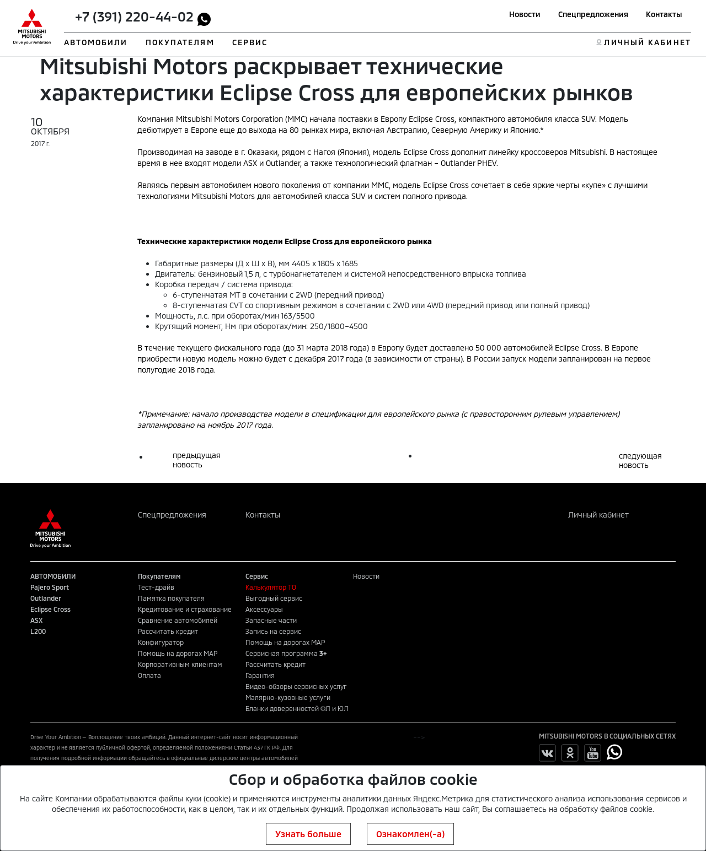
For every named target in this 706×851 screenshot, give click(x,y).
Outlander (45, 598)
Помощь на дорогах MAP (177, 653)
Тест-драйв (156, 587)
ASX (36, 620)
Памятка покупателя (171, 598)
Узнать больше (308, 833)
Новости (525, 14)
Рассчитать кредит (168, 631)
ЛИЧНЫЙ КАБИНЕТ (647, 42)
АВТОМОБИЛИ (96, 42)
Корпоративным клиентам (180, 664)
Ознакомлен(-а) (410, 833)
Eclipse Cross (50, 609)
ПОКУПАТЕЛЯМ (180, 42)
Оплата (149, 675)
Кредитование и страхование (185, 609)
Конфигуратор (161, 642)
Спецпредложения (593, 14)
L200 (38, 631)
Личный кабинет (598, 514)
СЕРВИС (250, 42)
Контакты (664, 14)
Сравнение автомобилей (177, 620)
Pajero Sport (49, 587)
